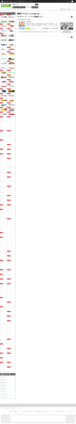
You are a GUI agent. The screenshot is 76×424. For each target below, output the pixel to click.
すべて (3, 376)
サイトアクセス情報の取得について (58, 411)
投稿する (65, 9)
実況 (22, 1)
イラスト (22, 7)
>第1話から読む (67, 30)
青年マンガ (4, 382)
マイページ (72, 9)
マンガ (29, 7)
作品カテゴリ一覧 (6, 374)
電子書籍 (35, 7)
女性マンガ (4, 388)
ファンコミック (5, 396)
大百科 (19, 1)
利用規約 (16, 411)
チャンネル (15, 1)
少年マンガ (4, 379)
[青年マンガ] (33, 28)
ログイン (60, 1)
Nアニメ (26, 1)
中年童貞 (28, 22)
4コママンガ (4, 391)
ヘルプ (20, 411)
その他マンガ (4, 394)
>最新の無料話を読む (66, 32)
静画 (7, 1)
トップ (16, 7)
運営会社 (11, 411)
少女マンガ (4, 385)
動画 (5, 1)
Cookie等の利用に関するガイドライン (41, 411)
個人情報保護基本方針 (27, 411)
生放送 (10, 1)
